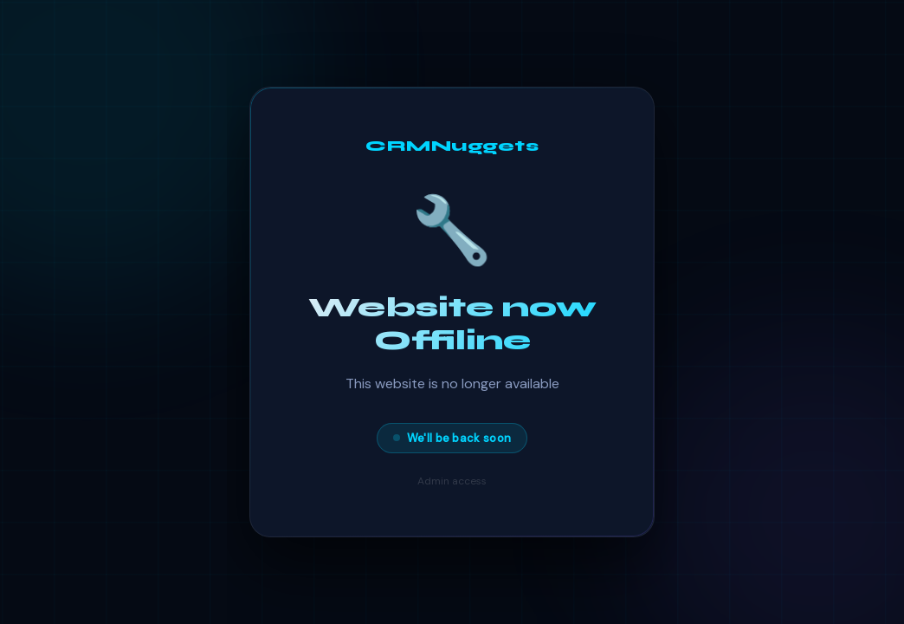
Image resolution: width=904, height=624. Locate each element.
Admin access (452, 481)
